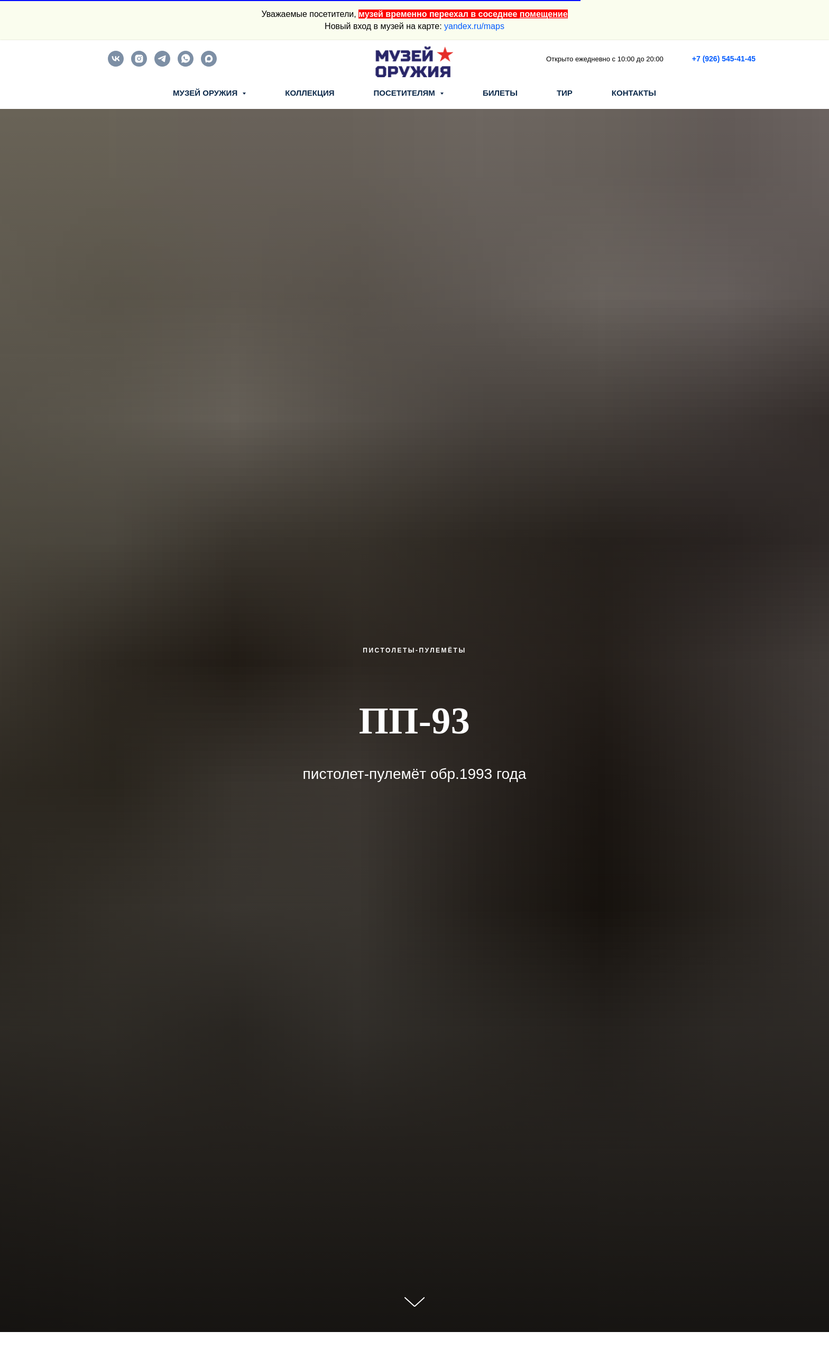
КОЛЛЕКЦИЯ (309, 92)
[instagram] (139, 63)
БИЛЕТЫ (500, 92)
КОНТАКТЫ (634, 92)
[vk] (116, 63)
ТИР (565, 92)
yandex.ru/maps (474, 26)
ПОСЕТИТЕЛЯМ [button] (405, 92)
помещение (544, 14)
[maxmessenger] (209, 63)
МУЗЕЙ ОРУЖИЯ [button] (206, 92)
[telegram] (162, 63)
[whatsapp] (186, 63)
